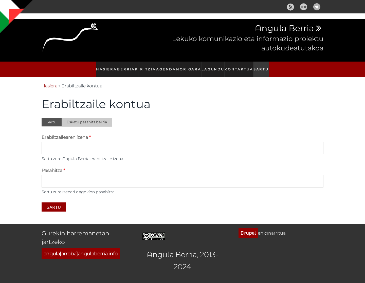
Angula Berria (284, 28)
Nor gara (190, 66)
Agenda (166, 66)
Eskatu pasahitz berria (87, 116)
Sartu (262, 66)
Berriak (126, 66)
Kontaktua (240, 66)
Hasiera (104, 66)
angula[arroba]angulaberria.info (81, 248)
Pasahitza (53, 165)
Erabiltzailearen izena (66, 132)
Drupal (248, 227)
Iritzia (146, 66)
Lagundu (214, 66)
